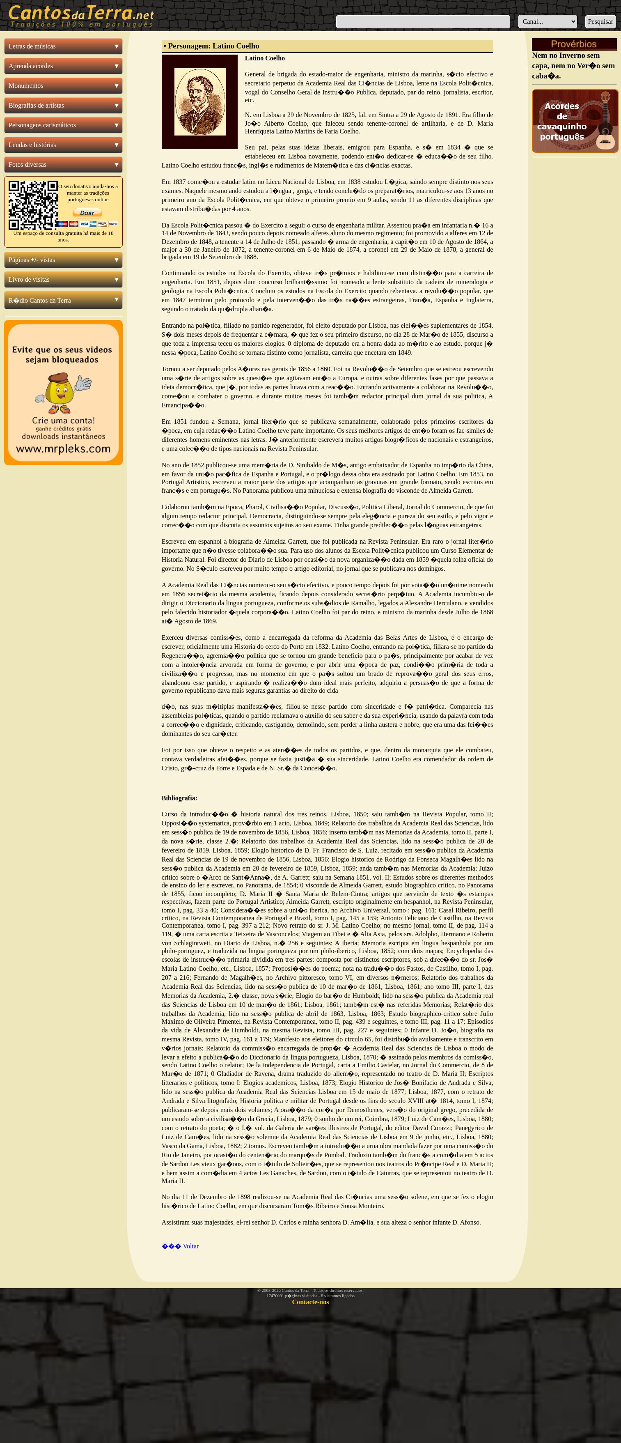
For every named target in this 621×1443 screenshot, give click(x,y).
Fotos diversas (27, 164)
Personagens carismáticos (42, 125)
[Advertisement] (575, 284)
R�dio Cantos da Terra (40, 300)
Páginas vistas (32, 259)
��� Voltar (180, 1246)
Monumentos (26, 85)
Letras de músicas (32, 46)
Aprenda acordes (31, 65)
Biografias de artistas (36, 105)
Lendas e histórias (32, 144)
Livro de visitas (29, 279)
